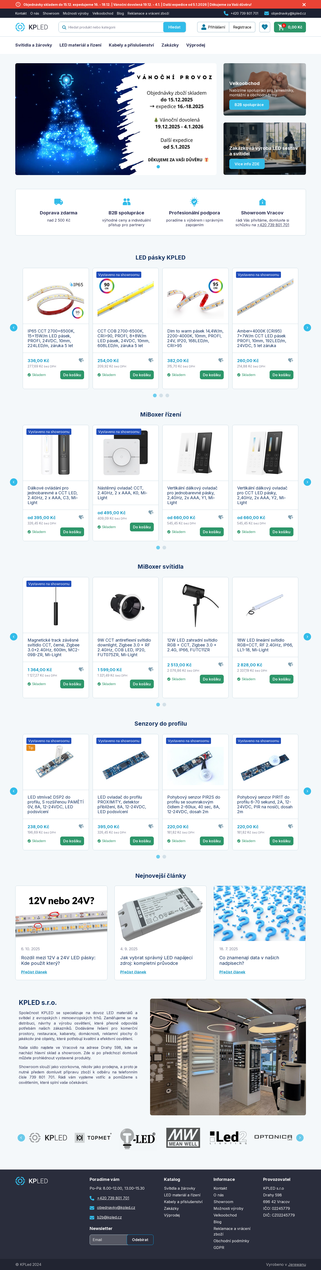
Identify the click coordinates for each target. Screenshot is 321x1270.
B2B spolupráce (249, 104)
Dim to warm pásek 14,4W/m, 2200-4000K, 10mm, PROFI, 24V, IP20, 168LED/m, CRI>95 (195, 338)
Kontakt (21, 13)
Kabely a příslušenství (131, 45)
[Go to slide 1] (158, 167)
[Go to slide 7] (196, 167)
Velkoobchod (102, 13)
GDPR (219, 1247)
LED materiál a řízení (80, 45)
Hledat (174, 27)
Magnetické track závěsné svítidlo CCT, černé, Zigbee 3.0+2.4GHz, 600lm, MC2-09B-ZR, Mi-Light (53, 647)
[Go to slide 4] (177, 167)
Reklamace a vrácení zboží (148, 13)
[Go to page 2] (161, 395)
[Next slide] (307, 327)
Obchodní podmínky (231, 1241)
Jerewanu (297, 1264)
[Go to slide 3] (171, 167)
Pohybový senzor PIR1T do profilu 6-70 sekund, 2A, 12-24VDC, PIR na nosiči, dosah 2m (265, 804)
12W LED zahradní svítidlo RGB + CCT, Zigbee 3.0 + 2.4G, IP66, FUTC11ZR (192, 645)
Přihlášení (216, 27)
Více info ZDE (247, 164)
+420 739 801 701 (244, 13)
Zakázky (170, 45)
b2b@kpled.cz (109, 1217)
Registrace (242, 27)
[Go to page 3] (167, 395)
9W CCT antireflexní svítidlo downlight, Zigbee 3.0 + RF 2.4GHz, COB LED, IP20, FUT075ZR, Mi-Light (124, 647)
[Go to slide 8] (202, 167)
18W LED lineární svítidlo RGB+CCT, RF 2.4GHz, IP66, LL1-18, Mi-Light (265, 645)
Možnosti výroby (76, 13)
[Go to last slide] (13, 327)
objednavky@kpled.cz (288, 13)
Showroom (51, 13)
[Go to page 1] (155, 395)
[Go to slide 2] (164, 167)
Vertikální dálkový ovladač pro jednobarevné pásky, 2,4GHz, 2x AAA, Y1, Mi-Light (192, 495)
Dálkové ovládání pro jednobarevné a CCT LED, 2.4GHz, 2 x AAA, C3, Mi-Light (53, 495)
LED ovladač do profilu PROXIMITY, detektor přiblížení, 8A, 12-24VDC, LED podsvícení (122, 804)
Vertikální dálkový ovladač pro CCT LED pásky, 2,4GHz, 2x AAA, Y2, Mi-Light (262, 495)
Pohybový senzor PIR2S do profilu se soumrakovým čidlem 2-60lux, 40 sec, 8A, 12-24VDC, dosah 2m (193, 804)
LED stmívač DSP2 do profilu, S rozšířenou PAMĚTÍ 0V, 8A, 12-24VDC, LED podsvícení (56, 804)
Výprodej (195, 45)
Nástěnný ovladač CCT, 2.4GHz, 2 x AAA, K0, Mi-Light (122, 493)
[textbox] (111, 27)
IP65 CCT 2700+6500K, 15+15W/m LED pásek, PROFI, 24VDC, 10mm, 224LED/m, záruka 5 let (51, 338)
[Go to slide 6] (189, 167)
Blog (120, 13)
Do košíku (72, 375)
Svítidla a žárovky (33, 45)
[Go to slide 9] (208, 167)
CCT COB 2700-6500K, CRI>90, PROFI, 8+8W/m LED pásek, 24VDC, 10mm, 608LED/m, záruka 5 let (124, 338)
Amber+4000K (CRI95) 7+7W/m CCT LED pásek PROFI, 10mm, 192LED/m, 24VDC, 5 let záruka (261, 338)
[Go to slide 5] (183, 167)
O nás (34, 13)
